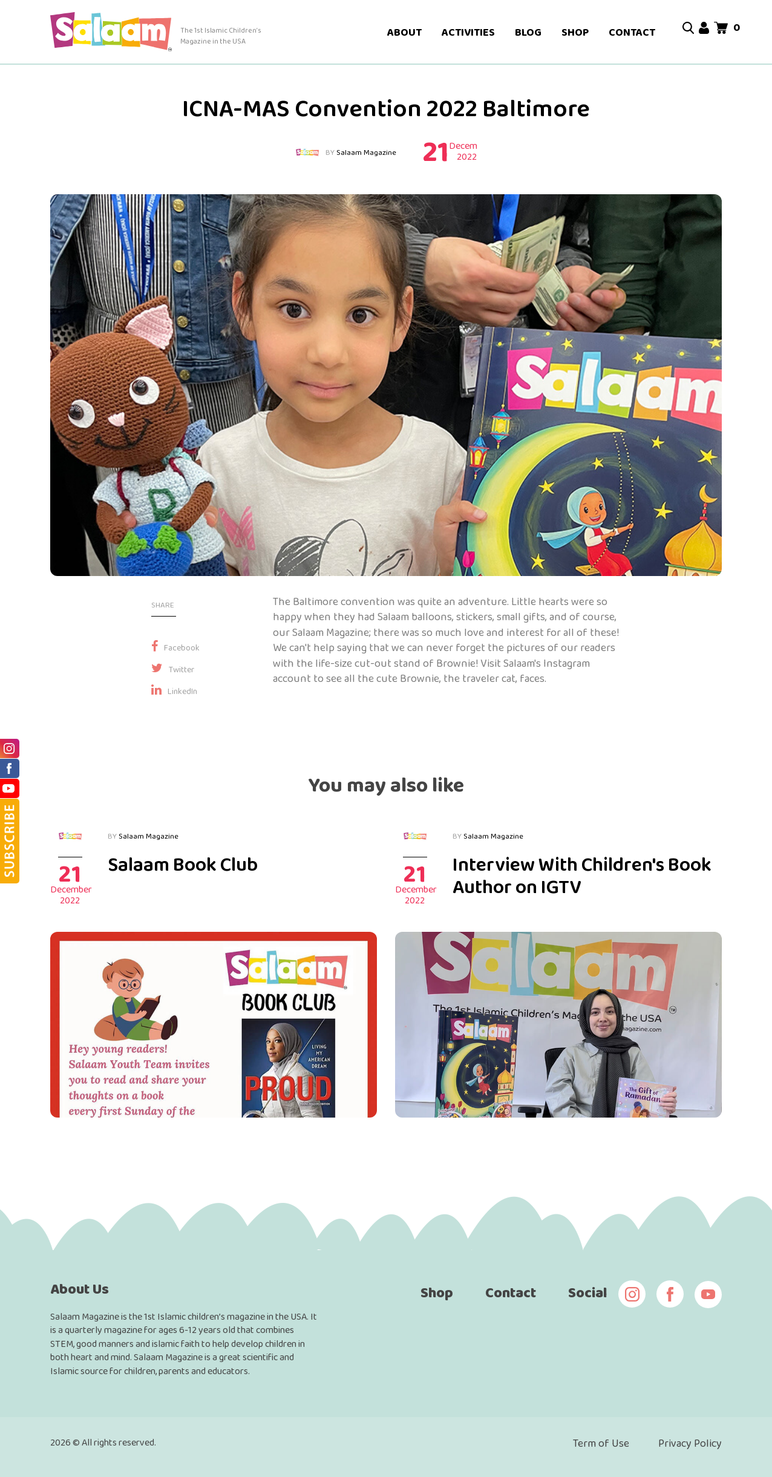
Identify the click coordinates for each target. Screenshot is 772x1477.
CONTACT (632, 32)
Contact (510, 1292)
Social (587, 1292)
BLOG (528, 32)
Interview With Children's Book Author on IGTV (582, 875)
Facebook (175, 647)
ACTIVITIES (468, 32)
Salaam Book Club (183, 864)
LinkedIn (174, 691)
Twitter (172, 669)
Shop (436, 1292)
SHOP (575, 32)
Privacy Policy (690, 1443)
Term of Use (601, 1443)
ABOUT (404, 32)
